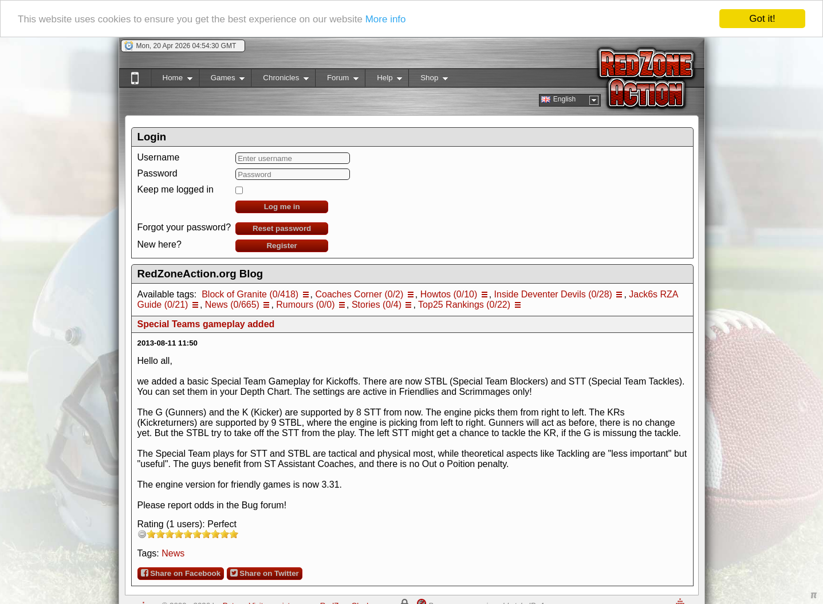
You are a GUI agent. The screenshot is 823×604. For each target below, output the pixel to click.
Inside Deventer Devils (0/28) (553, 294)
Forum (337, 80)
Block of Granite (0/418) (250, 294)
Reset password (282, 228)
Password (157, 173)
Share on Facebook (181, 573)
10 (233, 534)
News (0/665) (232, 304)
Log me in (282, 206)
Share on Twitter (264, 573)
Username (158, 157)
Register (281, 245)
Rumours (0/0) (305, 304)
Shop (428, 80)
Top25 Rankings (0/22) (464, 304)
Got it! (762, 18)
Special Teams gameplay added (206, 324)
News (173, 553)
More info (385, 18)
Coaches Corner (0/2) (359, 294)
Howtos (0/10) (449, 294)
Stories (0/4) (376, 304)
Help (383, 80)
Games (222, 80)
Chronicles (280, 80)
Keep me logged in (175, 189)
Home (171, 80)
